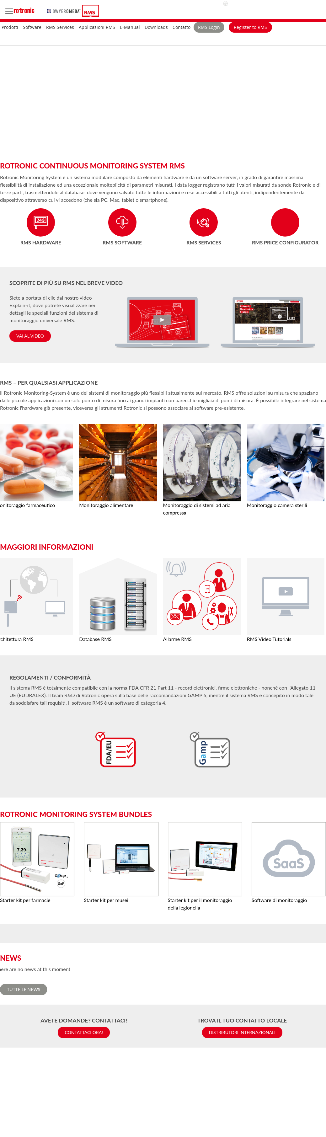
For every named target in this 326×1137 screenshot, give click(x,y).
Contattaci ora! (84, 1032)
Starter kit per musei (106, 900)
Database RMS (95, 639)
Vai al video (30, 336)
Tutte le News (23, 989)
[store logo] (64, 10)
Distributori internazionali (242, 1032)
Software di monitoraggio (279, 900)
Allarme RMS (177, 639)
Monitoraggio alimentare (106, 505)
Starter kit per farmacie (25, 900)
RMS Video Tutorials (269, 639)
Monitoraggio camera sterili (277, 505)
